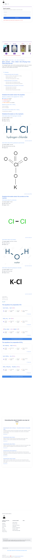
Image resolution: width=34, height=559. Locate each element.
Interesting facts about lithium (9, 444)
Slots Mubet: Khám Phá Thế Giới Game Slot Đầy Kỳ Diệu (17, 550)
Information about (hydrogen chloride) (13, 82)
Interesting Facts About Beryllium (9, 450)
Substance (4, 524)
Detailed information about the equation (11, 74)
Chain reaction (14, 522)
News (3, 527)
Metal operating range (16, 530)
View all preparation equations (17, 376)
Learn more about (28, 140)
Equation (6, 60)
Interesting (4, 526)
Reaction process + (11, 77)
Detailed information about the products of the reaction (14, 85)
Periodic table (14, 523)
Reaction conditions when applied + (14, 75)
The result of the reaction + (12, 78)
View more (29, 324)
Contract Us (4, 530)
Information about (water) (11, 88)
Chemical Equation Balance (19, 556)
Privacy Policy (4, 531)
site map (3, 528)
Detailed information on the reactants (11, 80)
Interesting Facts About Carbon (9, 458)
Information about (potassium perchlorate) (14, 83)
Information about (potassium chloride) (13, 89)
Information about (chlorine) (11, 87)
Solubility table (15, 529)
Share (3, 301)
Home (3, 60)
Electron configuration (16, 527)
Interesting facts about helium (9, 437)
